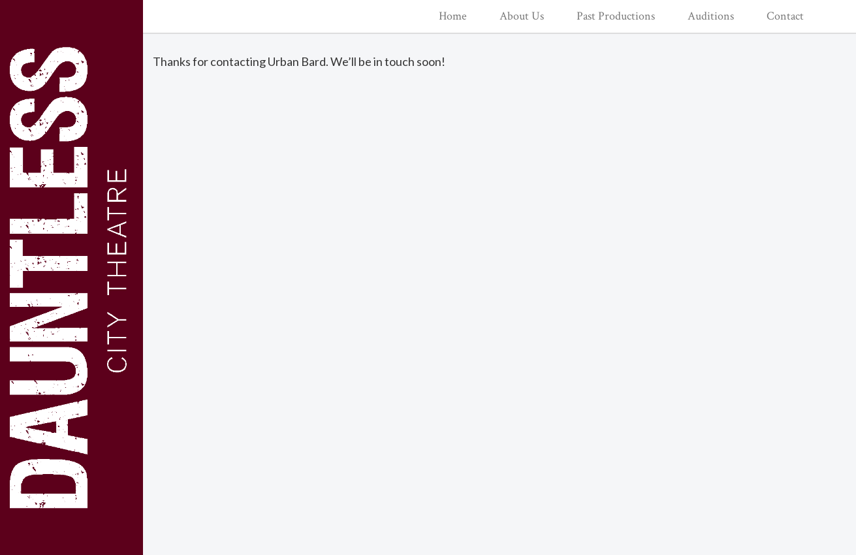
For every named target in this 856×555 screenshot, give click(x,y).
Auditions (711, 16)
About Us (521, 16)
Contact (785, 16)
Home (453, 16)
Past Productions (616, 16)
